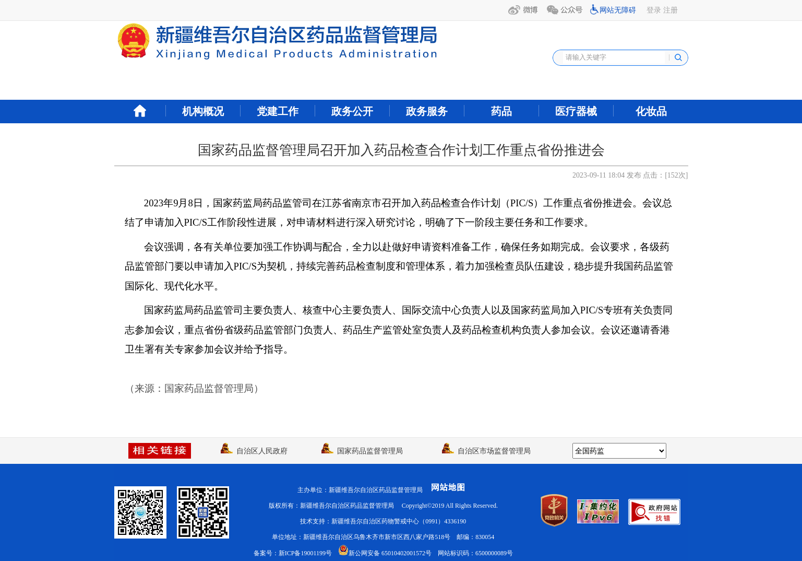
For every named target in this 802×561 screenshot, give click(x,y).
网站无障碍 (618, 10)
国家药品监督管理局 (362, 451)
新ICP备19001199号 (305, 553)
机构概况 (203, 111)
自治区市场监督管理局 (486, 451)
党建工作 (277, 111)
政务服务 (427, 111)
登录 (654, 10)
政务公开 (352, 111)
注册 (670, 10)
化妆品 (651, 111)
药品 (501, 111)
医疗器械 (576, 111)
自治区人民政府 (254, 451)
